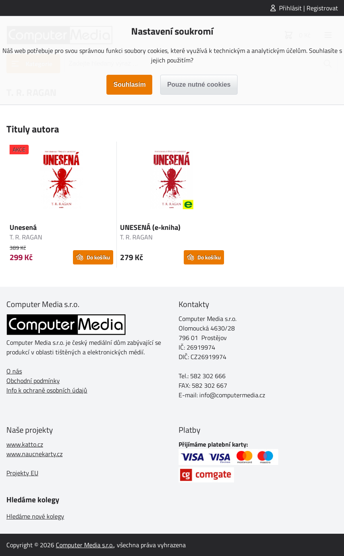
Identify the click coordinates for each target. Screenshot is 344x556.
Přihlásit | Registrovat (308, 8)
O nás (14, 371)
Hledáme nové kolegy (35, 516)
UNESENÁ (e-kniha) (150, 227)
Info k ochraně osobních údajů (46, 390)
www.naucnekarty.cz (34, 454)
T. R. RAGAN (26, 237)
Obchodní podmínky (33, 380)
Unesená (23, 227)
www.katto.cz (24, 444)
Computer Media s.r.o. (85, 545)
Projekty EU (22, 473)
